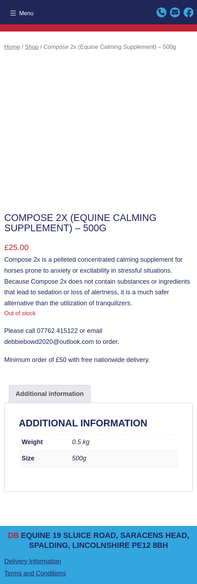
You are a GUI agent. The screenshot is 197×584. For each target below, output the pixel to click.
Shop (32, 47)
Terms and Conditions (35, 573)
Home (12, 47)
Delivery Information (32, 561)
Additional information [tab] (50, 393)
